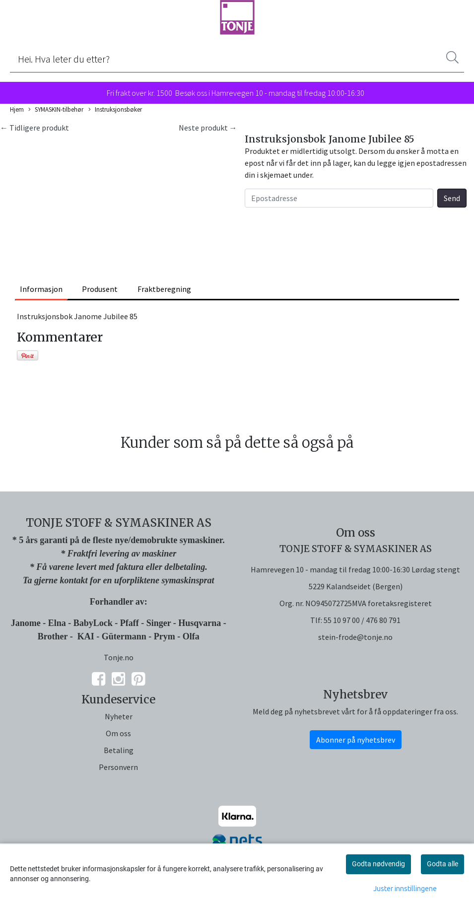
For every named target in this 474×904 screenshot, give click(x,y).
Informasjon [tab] (41, 289)
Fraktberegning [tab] (164, 289)
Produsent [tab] (100, 289)
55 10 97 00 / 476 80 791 (362, 620)
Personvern (118, 767)
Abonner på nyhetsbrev (355, 740)
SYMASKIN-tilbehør (55, 109)
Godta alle (442, 864)
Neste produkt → (208, 128)
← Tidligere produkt (34, 128)
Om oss (118, 733)
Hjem (17, 109)
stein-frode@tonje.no (355, 637)
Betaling (119, 750)
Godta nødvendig (378, 864)
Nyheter (119, 716)
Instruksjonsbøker (115, 109)
